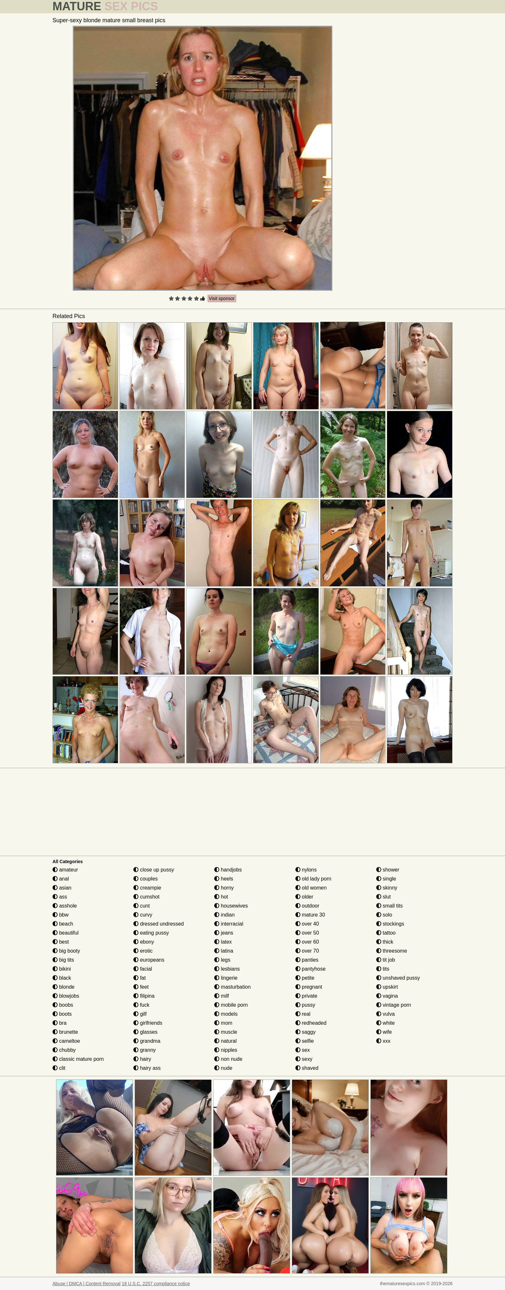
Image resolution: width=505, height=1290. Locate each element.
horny (223, 887)
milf (221, 996)
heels (223, 878)
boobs (62, 1005)
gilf (140, 1014)
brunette (65, 1032)
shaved (307, 1068)
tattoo (385, 933)
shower (387, 869)
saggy (305, 1032)
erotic (143, 951)
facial (142, 969)
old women (311, 887)
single (386, 878)
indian (224, 915)
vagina (387, 996)
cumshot (146, 896)
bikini (61, 969)
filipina (144, 996)
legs (222, 960)
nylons (306, 869)
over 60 (307, 942)
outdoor (307, 906)
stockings (390, 924)
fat (139, 978)
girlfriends (147, 1023)
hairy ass (146, 1068)
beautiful (65, 933)
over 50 (307, 933)
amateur (65, 869)
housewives (231, 906)
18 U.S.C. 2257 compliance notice (156, 1283)
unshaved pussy (398, 978)
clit (58, 1068)
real (302, 1014)
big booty (66, 951)
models (225, 1014)
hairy (142, 1059)
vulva (385, 1014)
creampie (147, 887)
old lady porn (313, 878)
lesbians (227, 969)
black (61, 978)
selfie (304, 1041)
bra (59, 1023)
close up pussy (153, 869)
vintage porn (393, 1005)
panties (307, 960)
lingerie (225, 978)
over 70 (307, 951)
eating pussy (151, 933)
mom (223, 1023)
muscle (225, 1032)
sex (302, 1050)
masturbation (232, 987)
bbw (60, 915)
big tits (63, 960)
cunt (141, 906)
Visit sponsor (222, 298)
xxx (383, 1041)
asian (61, 887)
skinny (386, 887)
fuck (141, 1005)
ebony (143, 942)
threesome (391, 951)
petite (305, 978)
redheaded (311, 1023)
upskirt (387, 987)
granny (144, 1050)
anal (60, 878)
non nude (228, 1059)
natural (225, 1041)
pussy (305, 1005)
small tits (389, 906)
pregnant (308, 987)
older (304, 896)
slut (383, 896)
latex (223, 942)
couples (145, 878)
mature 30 (310, 915)
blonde (63, 987)
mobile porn (231, 1005)
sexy (303, 1059)
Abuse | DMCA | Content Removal (86, 1283)
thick (384, 942)
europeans (148, 960)
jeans (223, 933)
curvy (142, 915)
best (60, 942)
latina (223, 951)
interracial (228, 924)
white (385, 1023)
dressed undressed (158, 924)
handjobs (228, 869)
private (306, 996)
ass (59, 896)
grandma (146, 1041)
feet (140, 987)
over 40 (307, 924)
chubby (64, 1050)
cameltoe (66, 1041)
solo (384, 915)
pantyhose (310, 969)
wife (384, 1032)
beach (62, 924)
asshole (64, 906)
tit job (385, 960)
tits (382, 969)
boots (62, 1014)
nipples (225, 1050)
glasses (145, 1032)
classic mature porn (78, 1059)
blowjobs (65, 996)
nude (223, 1068)
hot (221, 896)
